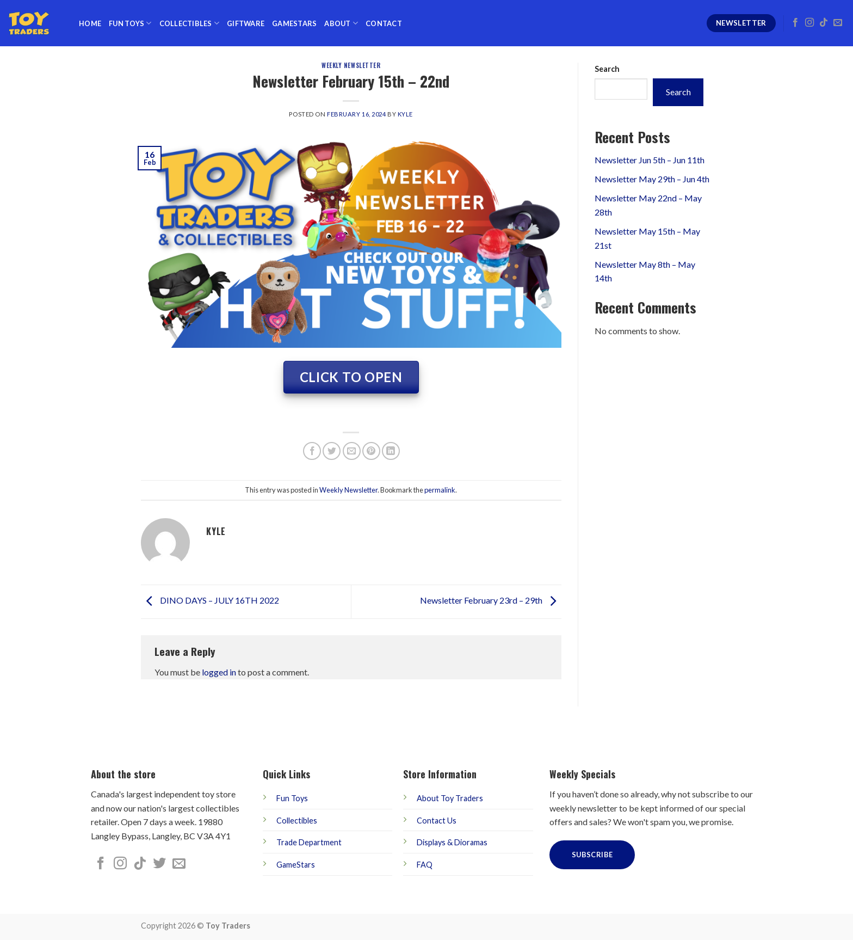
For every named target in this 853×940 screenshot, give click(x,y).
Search (607, 68)
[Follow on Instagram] (809, 23)
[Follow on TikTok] (823, 23)
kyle (405, 114)
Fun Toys (130, 23)
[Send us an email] (837, 23)
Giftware (245, 23)
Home (90, 23)
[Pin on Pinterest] (371, 451)
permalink (439, 490)
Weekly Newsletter (351, 65)
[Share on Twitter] (332, 451)
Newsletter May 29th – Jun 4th (652, 179)
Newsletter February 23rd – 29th (490, 600)
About (341, 23)
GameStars (294, 23)
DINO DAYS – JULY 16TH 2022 (210, 600)
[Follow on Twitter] (159, 864)
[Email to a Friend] (352, 451)
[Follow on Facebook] (795, 23)
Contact (384, 23)
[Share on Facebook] (312, 451)
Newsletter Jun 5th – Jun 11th (649, 160)
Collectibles (189, 23)
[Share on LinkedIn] (391, 451)
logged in (219, 672)
